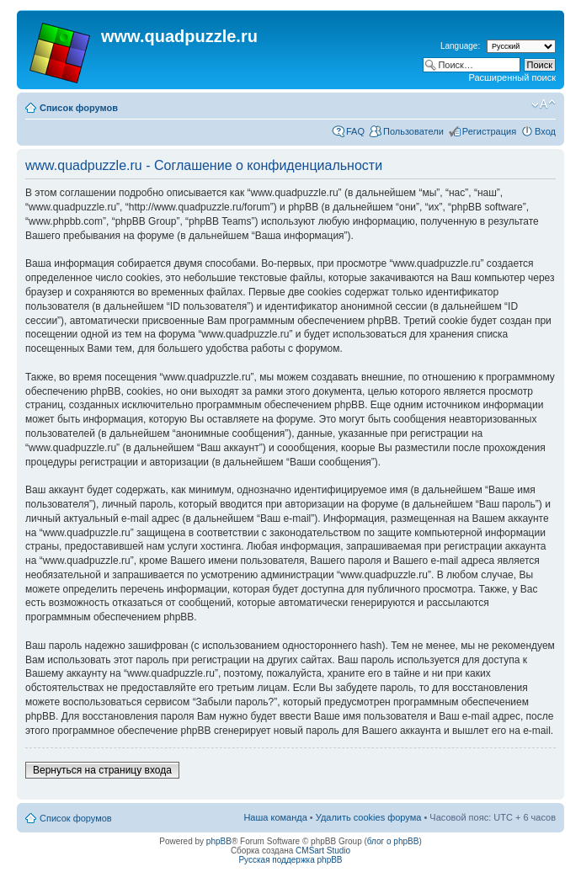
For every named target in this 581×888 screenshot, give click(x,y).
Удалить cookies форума (369, 817)
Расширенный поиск (512, 77)
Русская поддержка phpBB (290, 859)
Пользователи (413, 131)
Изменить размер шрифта (543, 104)
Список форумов (79, 108)
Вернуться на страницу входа (102, 770)
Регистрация (489, 131)
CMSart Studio (323, 850)
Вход (545, 131)
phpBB (219, 841)
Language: (460, 46)
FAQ (355, 131)
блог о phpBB (393, 841)
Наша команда (274, 817)
